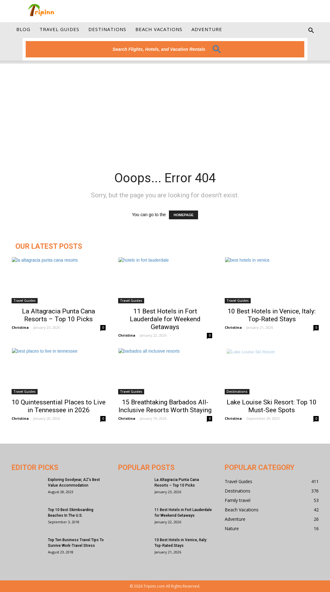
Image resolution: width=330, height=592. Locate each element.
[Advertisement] (165, 108)
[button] (311, 33)
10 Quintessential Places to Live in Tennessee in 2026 (59, 406)
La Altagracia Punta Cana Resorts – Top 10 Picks (58, 315)
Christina (20, 327)
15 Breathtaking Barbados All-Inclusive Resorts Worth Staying (165, 406)
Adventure (206, 29)
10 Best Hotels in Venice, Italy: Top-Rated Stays (272, 315)
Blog (23, 29)
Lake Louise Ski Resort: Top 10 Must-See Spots (272, 406)
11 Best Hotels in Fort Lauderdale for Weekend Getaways (165, 319)
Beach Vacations (158, 29)
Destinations (107, 29)
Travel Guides (59, 29)
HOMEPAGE (183, 215)
